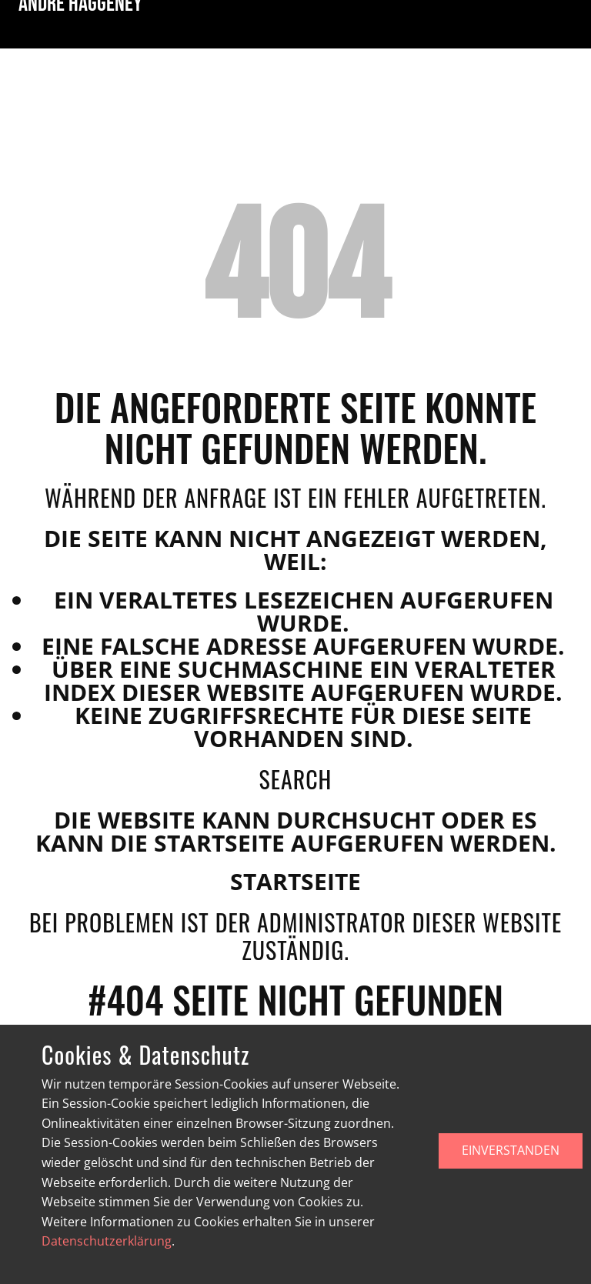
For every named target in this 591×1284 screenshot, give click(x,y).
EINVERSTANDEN (510, 1150)
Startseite (295, 881)
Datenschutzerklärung (107, 1240)
